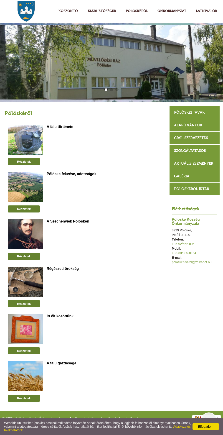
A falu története (60, 127)
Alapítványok (188, 125)
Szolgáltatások (190, 150)
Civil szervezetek (191, 138)
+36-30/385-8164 (184, 253)
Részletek (24, 161)
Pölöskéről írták (191, 189)
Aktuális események (193, 163)
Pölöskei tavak (189, 112)
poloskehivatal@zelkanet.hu (192, 262)
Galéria (181, 176)
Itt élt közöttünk (60, 316)
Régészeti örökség (63, 269)
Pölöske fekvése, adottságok (71, 174)
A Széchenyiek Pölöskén (68, 221)
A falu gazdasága (61, 363)
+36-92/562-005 (183, 244)
